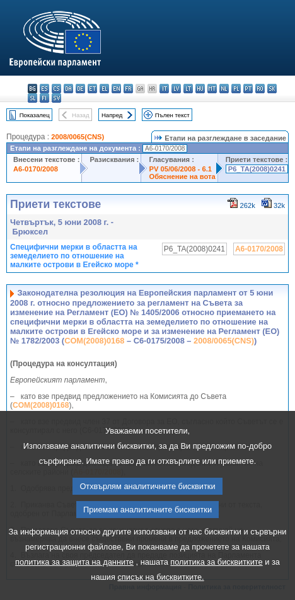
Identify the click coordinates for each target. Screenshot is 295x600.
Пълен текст (172, 115)
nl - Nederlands (224, 88)
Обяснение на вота (182, 176)
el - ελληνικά (104, 88)
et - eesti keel (92, 88)
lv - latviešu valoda (176, 88)
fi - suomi (44, 98)
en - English (116, 88)
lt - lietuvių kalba (188, 88)
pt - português (248, 88)
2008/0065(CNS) (77, 137)
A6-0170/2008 (35, 169)
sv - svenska (56, 98)
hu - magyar (200, 88)
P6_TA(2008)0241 (257, 169)
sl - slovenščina (32, 98)
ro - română (260, 88)
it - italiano (164, 88)
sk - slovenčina (272, 88)
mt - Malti (212, 88)
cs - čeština (56, 88)
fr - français (128, 88)
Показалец (35, 115)
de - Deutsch (80, 88)
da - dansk (68, 88)
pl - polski (236, 88)
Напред (112, 115)
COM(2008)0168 (94, 340)
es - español (44, 88)
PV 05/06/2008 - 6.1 (180, 169)
